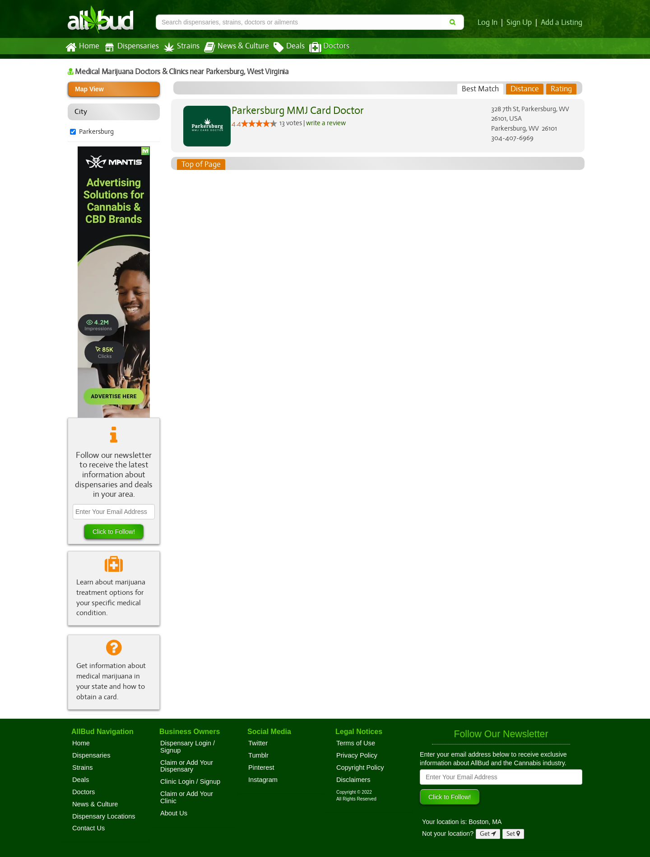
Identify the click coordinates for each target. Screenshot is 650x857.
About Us (173, 813)
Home (81, 47)
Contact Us (88, 828)
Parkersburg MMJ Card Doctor (296, 110)
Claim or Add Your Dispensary (186, 766)
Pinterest (261, 767)
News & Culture (231, 47)
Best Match (480, 89)
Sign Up (520, 22)
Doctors (321, 47)
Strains (178, 47)
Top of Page (200, 164)
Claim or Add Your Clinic (186, 797)
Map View (89, 89)
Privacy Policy (356, 755)
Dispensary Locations (103, 816)
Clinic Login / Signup (190, 781)
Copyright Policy (360, 767)
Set (513, 834)
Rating (561, 89)
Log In (489, 22)
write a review (326, 122)
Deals (282, 47)
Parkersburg (96, 131)
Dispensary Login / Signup (187, 746)
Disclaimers (353, 779)
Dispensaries (129, 47)
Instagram (263, 779)
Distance (525, 89)
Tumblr (258, 755)
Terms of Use (355, 743)
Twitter (258, 743)
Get (488, 834)
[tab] (480, 89)
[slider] (259, 123)
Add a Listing (562, 22)
